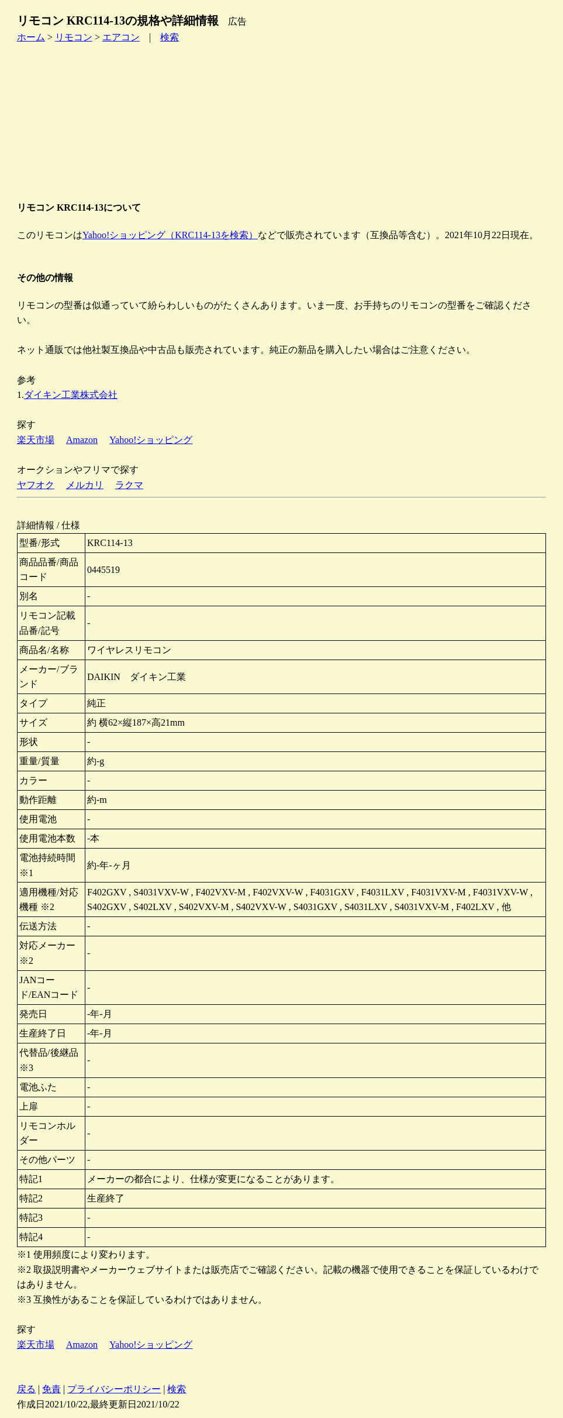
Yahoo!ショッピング (150, 440)
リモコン (73, 37)
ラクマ (129, 485)
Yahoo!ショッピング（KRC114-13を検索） (170, 235)
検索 (169, 37)
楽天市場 (35, 440)
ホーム (31, 37)
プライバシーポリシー (114, 1389)
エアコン (121, 37)
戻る (26, 1389)
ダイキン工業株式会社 (71, 395)
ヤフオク (35, 485)
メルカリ (84, 485)
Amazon (82, 440)
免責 (51, 1389)
